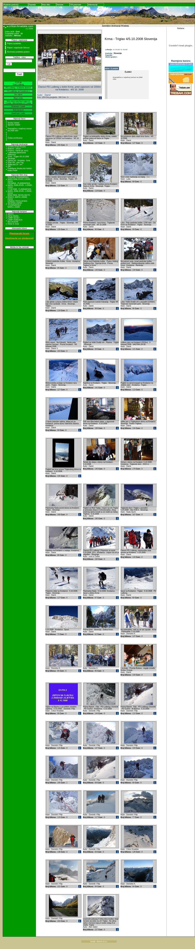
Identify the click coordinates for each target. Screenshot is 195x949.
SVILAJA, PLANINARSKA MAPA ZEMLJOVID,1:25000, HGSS (19, 179)
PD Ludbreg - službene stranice (18, 88)
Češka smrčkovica (15, 138)
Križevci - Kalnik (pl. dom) (18, 151)
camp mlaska (13, 216)
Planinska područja (11, 5)
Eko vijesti (18, 95)
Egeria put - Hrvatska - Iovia (19, 161)
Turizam (60, 5)
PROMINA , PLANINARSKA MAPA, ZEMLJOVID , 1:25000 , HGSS (20, 185)
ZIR (9, 166)
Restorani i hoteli (18, 106)
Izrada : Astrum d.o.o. (98, 942)
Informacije (93, 5)
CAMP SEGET (14, 218)
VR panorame (75, 5)
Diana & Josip (13, 224)
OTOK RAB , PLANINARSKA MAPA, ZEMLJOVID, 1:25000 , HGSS (20, 191)
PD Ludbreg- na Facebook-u (18, 91)
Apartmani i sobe (18, 113)
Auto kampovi (18, 110)
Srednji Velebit (13, 123)
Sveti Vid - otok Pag (16, 163)
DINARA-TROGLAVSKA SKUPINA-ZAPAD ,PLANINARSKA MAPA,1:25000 (17, 204)
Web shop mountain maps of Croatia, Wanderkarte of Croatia (18, 102)
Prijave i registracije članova (18, 48)
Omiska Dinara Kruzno (17, 147)
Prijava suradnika (14, 44)
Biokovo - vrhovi (14, 149)
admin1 (11, 214)
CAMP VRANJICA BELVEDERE (15, 221)
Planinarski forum (19, 233)
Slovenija (118, 53)
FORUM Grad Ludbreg (18, 83)
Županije (32, 5)
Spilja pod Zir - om (15, 164)
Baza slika (46, 5)
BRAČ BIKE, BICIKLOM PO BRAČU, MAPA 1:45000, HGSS (19, 197)
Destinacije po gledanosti (19, 238)
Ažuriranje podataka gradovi (18, 52)
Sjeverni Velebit (14, 125)
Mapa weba (18, 98)
